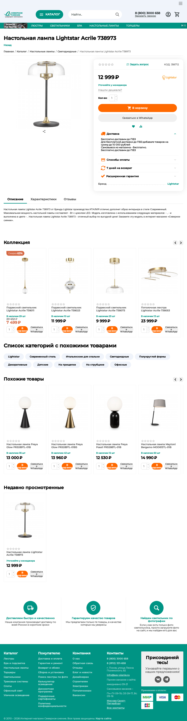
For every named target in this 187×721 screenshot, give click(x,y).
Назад (8, 45)
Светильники (12, 676)
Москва (111, 700)
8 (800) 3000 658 (147, 13)
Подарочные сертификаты (46, 697)
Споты (8, 686)
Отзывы (70, 199)
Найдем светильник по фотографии (156, 619)
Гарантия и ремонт (50, 663)
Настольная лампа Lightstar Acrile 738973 (24, 553)
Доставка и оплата (50, 658)
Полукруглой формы (152, 356)
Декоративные (17, 364)
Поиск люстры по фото (53, 676)
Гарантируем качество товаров (93, 618)
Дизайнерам (81, 676)
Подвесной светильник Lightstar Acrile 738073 (111, 309)
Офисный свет (13, 690)
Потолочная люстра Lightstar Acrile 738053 (155, 309)
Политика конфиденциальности (52, 705)
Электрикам (80, 686)
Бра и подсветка (14, 663)
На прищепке (67, 364)
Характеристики (43, 199)
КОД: (167, 64)
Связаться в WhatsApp (137, 117)
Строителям (80, 681)
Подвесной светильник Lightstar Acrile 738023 (66, 309)
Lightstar (13, 356)
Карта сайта (103, 718)
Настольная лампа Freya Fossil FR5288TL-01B (111, 446)
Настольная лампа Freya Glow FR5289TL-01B (22, 446)
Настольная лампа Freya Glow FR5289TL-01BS (67, 446)
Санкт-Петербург (116, 702)
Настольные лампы (16, 667)
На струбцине (95, 364)
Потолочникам (82, 690)
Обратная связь (83, 663)
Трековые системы (16, 681)
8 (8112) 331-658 (116, 663)
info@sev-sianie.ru (118, 675)
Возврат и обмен (49, 667)
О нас (76, 658)
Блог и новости (82, 672)
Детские (42, 364)
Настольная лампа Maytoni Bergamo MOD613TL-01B (158, 446)
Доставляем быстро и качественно (30, 618)
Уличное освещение (16, 695)
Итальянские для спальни (83, 356)
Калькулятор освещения (46, 683)
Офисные (120, 364)
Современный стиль (43, 356)
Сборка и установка (51, 672)
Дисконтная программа (46, 690)
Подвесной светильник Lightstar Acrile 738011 (21, 309)
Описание (15, 199)
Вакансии (79, 695)
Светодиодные (119, 356)
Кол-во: (102, 97)
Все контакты (115, 707)
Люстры (9, 658)
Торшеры (9, 672)
